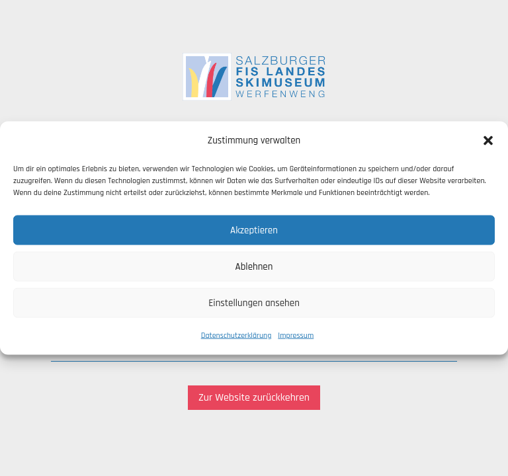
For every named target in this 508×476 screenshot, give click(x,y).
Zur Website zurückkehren (254, 398)
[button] (488, 140)
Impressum (296, 335)
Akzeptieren (254, 229)
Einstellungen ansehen (254, 302)
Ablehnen (254, 266)
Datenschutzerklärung (236, 335)
